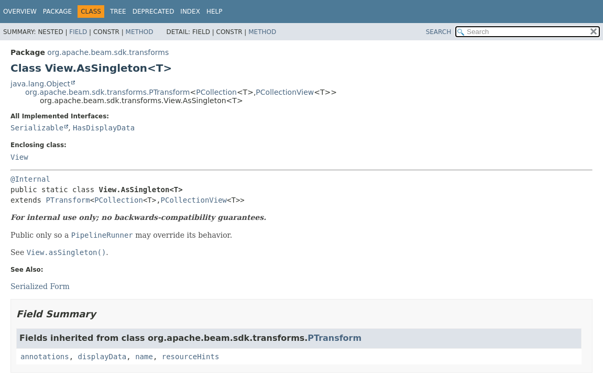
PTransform (68, 200)
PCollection (216, 92)
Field (78, 32)
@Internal (30, 179)
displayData (102, 356)
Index (190, 11)
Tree (118, 11)
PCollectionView (285, 92)
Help (214, 11)
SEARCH (439, 32)
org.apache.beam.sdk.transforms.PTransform (107, 92)
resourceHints (191, 356)
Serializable (36, 128)
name (144, 356)
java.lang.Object (40, 84)
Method (140, 32)
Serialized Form (40, 286)
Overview (20, 11)
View (19, 157)
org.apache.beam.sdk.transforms (108, 52)
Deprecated (153, 11)
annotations (44, 356)
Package (57, 11)
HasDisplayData (104, 128)
